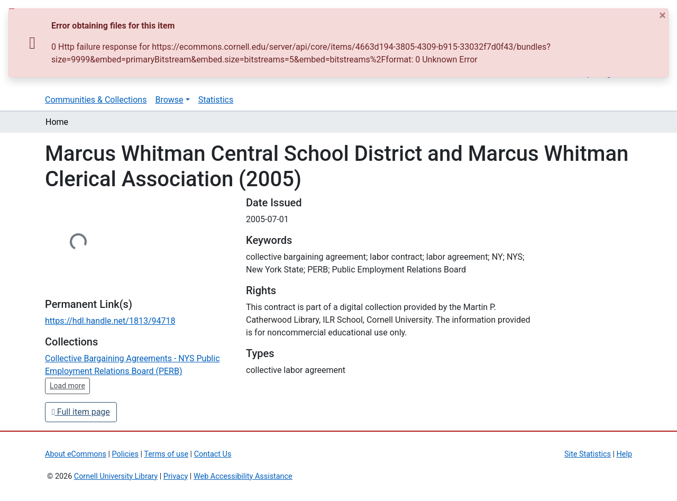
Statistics (216, 100)
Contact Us (213, 454)
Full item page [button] (81, 412)
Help (624, 454)
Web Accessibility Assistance (243, 476)
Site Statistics (587, 454)
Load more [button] (67, 385)
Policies (125, 454)
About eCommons (75, 454)
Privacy (175, 476)
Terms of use (166, 454)
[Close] (663, 15)
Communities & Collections (96, 100)
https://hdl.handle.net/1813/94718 (110, 321)
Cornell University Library (116, 476)
